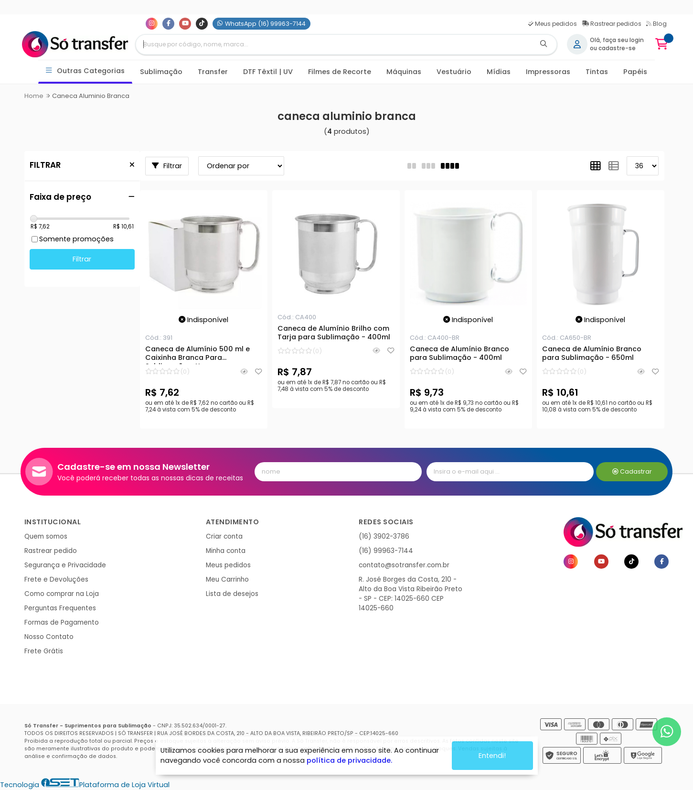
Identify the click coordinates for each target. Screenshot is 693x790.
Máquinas (403, 71)
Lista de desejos (232, 593)
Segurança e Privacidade (65, 565)
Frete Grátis (43, 651)
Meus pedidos (552, 24)
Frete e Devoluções (56, 579)
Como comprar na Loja (61, 593)
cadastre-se (617, 48)
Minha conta (225, 550)
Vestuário (454, 71)
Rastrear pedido (50, 550)
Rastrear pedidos (611, 24)
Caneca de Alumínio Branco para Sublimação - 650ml (591, 353)
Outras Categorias (85, 71)
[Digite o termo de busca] (333, 44)
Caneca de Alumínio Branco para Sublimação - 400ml (459, 353)
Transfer (213, 71)
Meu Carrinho (227, 579)
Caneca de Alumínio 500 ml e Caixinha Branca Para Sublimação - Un (197, 354)
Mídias (499, 71)
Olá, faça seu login (617, 40)
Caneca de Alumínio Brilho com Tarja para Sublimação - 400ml (333, 333)
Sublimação (161, 71)
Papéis (635, 71)
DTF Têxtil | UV (268, 71)
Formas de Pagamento (61, 622)
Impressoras (548, 71)
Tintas (597, 71)
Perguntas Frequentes (60, 608)
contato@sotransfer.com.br (404, 565)
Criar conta (224, 536)
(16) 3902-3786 (384, 536)
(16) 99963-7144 (386, 550)
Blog (656, 24)
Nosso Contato (49, 636)
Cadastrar (632, 471)
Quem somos (45, 536)
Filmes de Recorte (339, 71)
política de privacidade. (349, 760)
